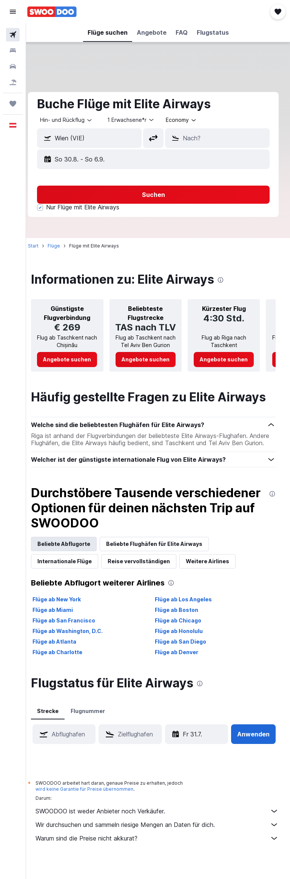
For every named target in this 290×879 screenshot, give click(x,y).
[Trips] (13, 103)
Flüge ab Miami (62, 626)
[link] (75, 368)
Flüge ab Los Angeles (188, 616)
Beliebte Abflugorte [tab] (73, 560)
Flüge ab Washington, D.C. (77, 647)
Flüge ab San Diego (185, 658)
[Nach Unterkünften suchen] (13, 50)
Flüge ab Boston (181, 626)
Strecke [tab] (57, 727)
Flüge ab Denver (181, 668)
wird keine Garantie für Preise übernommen (94, 805)
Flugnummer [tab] (97, 727)
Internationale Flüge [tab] (74, 578)
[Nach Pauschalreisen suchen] (13, 82)
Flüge (63, 246)
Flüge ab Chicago (183, 637)
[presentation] (230, 280)
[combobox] (191, 120)
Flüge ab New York (66, 616)
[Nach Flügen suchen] (13, 34)
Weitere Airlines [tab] (217, 578)
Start (42, 246)
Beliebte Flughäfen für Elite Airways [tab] (164, 560)
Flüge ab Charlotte (67, 668)
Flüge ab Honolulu (184, 647)
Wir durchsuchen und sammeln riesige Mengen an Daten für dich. (162, 841)
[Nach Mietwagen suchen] (13, 66)
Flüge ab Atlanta (64, 658)
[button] (13, 11)
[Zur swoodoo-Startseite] (52, 11)
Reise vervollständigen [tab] (148, 578)
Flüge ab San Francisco (73, 637)
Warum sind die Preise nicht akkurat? (162, 854)
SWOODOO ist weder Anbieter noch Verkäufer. (162, 827)
